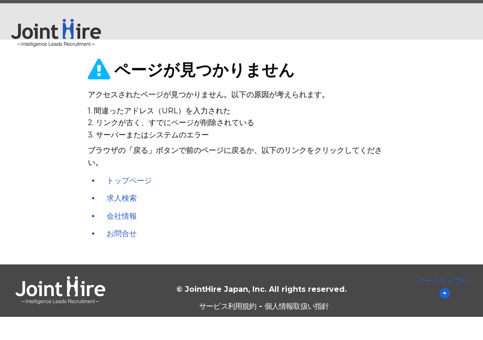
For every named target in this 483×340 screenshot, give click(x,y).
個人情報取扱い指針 (297, 306)
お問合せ (122, 233)
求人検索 (122, 198)
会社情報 (122, 216)
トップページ (129, 180)
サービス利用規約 (228, 306)
